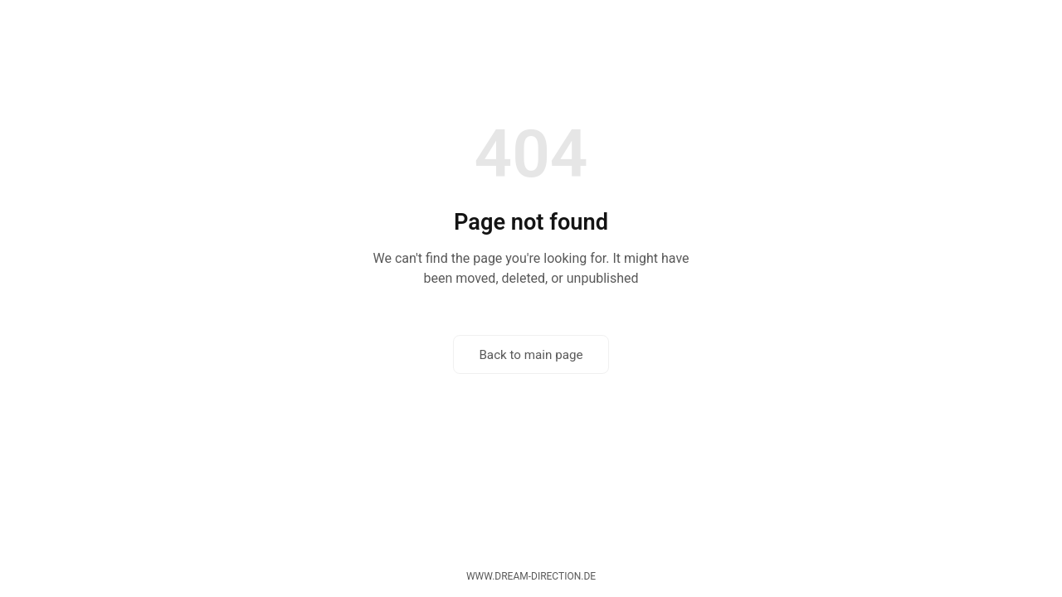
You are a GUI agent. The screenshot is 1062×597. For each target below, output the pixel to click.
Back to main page (530, 354)
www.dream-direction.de (531, 576)
